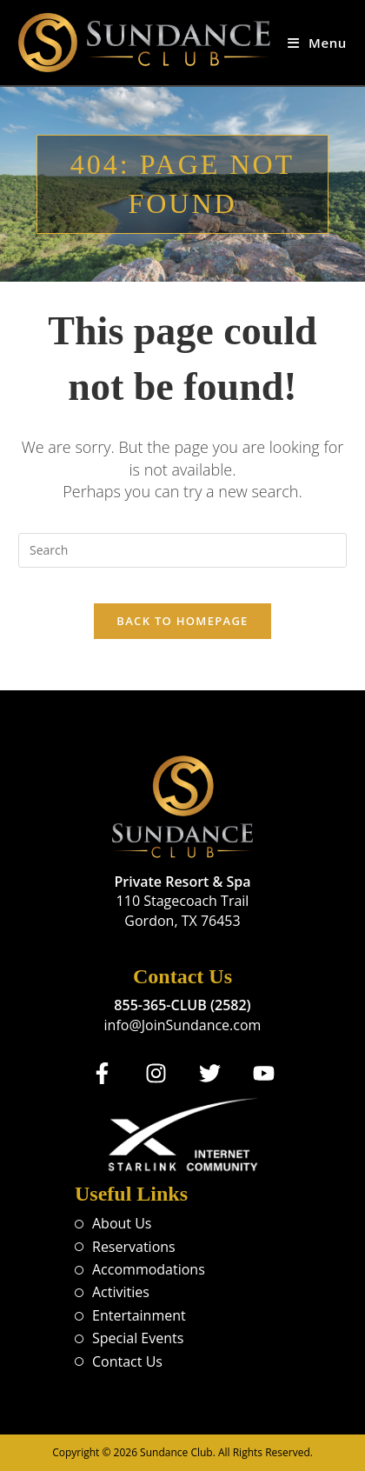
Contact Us (127, 1361)
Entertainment (139, 1315)
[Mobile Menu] (317, 42)
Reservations (134, 1246)
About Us (122, 1223)
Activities (120, 1291)
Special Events (137, 1338)
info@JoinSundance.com (183, 1025)
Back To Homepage (182, 621)
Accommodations (148, 1269)
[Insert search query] (182, 550)
